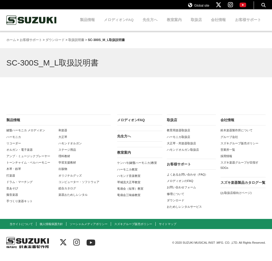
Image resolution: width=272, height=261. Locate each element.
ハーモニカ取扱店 (178, 141)
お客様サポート (248, 25)
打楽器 (10, 180)
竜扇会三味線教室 (129, 199)
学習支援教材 (67, 167)
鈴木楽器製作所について (236, 135)
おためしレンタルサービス (184, 211)
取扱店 (196, 25)
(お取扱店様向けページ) (236, 197)
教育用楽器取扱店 (178, 135)
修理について (175, 198)
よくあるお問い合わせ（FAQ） (187, 179)
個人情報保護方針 (51, 228)
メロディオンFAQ (119, 25)
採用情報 (226, 160)
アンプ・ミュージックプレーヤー (28, 160)
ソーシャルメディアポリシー (89, 228)
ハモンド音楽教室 (129, 180)
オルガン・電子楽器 (19, 154)
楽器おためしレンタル (73, 199)
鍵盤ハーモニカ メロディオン (25, 135)
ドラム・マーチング (19, 186)
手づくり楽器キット (19, 205)
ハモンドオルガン (70, 147)
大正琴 (62, 141)
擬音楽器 (12, 199)
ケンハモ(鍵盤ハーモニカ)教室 (137, 167)
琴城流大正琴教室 (129, 187)
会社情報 (218, 25)
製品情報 (87, 25)
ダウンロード (175, 204)
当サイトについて (21, 228)
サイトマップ (167, 228)
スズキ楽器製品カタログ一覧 (242, 187)
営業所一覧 (227, 154)
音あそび (12, 193)
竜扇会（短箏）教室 (130, 193)
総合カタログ (67, 193)
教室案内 (174, 25)
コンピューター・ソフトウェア (78, 186)
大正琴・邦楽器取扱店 (181, 147)
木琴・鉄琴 (13, 173)
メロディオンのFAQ (180, 185)
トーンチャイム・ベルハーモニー (28, 167)
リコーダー (13, 147)
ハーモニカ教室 (127, 174)
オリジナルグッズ (70, 180)
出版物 (62, 173)
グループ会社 (229, 141)
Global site (198, 7)
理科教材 (64, 160)
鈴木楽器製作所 (31, 25)
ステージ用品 (67, 154)
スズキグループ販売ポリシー (239, 147)
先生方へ (150, 25)
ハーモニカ (13, 141)
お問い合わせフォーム (181, 192)
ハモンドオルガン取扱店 (183, 154)
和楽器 (62, 135)
